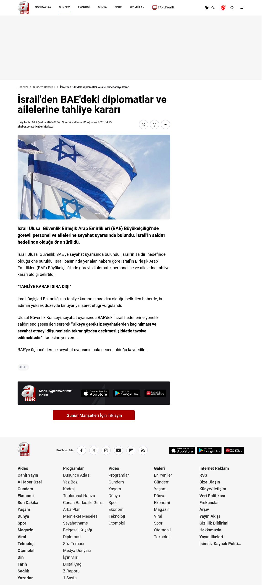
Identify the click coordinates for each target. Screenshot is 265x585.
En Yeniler (163, 475)
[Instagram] (106, 450)
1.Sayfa (70, 577)
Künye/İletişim (212, 488)
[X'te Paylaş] (143, 124)
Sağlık (23, 571)
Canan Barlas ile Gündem (85, 502)
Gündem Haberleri (44, 87)
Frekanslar (209, 502)
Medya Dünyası (77, 550)
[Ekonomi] (190, 7)
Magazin (25, 530)
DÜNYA (102, 7)
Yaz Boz (70, 482)
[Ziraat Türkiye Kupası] (223, 8)
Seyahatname (75, 523)
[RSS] (143, 450)
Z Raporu (71, 571)
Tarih (22, 564)
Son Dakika (28, 502)
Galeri (159, 468)
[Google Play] (126, 393)
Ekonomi (26, 495)
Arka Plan (72, 509)
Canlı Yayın (28, 475)
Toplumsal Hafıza (79, 495)
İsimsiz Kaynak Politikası (221, 543)
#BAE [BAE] (23, 367)
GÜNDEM (64, 7)
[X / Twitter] (93, 450)
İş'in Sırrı (71, 557)
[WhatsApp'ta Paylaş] (154, 124)
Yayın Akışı (209, 516)
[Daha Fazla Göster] (165, 124)
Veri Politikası (212, 495)
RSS (203, 475)
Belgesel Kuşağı (77, 530)
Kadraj (69, 488)
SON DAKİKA (43, 7)
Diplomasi (72, 536)
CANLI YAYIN (163, 7)
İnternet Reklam (214, 468)
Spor (22, 523)
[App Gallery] (155, 393)
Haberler (23, 87)
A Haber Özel (30, 482)
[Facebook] (81, 450)
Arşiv (204, 509)
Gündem (25, 488)
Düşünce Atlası (76, 475)
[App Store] (95, 393)
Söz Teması (73, 543)
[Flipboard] (130, 450)
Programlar (73, 468)
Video (23, 468)
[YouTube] (118, 450)
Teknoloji (26, 543)
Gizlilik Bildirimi (213, 523)
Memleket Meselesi (81, 516)
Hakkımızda (210, 530)
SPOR (118, 7)
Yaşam (24, 509)
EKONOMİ (84, 7)
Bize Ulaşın (209, 482)
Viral (22, 536)
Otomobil (26, 550)
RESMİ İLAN (136, 7)
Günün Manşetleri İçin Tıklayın (94, 415)
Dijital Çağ (72, 564)
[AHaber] (211, 7)
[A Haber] (23, 8)
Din (21, 557)
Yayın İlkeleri (211, 536)
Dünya (23, 516)
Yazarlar (25, 577)
